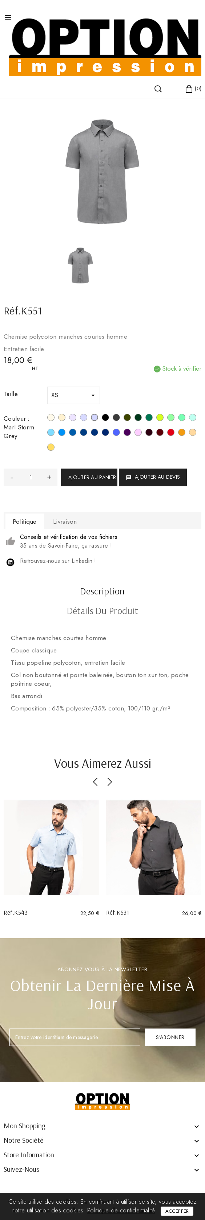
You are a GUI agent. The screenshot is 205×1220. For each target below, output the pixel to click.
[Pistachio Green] (170, 418)
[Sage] (181, 418)
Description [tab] (102, 592)
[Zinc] (116, 418)
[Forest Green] (138, 418)
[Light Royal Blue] (72, 433)
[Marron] (149, 433)
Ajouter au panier (92, 477)
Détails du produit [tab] (102, 611)
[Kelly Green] (149, 418)
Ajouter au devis (153, 477)
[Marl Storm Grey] (94, 418)
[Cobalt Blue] (116, 433)
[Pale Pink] (138, 433)
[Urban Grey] (83, 418)
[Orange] (181, 433)
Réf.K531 (117, 912)
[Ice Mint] (192, 418)
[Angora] (192, 433)
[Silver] (72, 418)
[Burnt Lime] (160, 418)
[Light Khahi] (127, 418)
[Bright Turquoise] (61, 433)
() (18, 81)
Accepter (177, 1211)
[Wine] (160, 433)
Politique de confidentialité (121, 1210)
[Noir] (105, 418)
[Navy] (105, 433)
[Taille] (73, 395)
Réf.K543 (16, 912)
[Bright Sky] (51, 433)
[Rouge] (170, 433)
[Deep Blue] (83, 433)
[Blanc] (51, 418)
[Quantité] (30, 477)
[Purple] (127, 433)
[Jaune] (51, 448)
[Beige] (61, 418)
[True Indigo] (94, 433)
